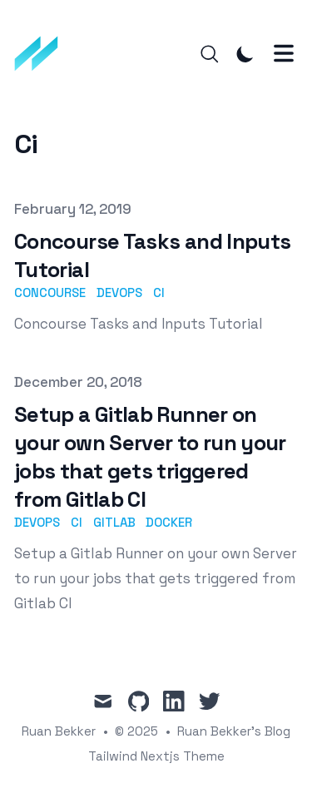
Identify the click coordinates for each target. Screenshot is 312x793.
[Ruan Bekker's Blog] (42, 54)
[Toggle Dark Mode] (245, 54)
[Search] (209, 54)
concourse (50, 292)
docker (169, 522)
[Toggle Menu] (284, 53)
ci (159, 292)
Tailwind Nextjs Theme (156, 756)
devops (119, 292)
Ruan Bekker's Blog (233, 731)
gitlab (114, 522)
